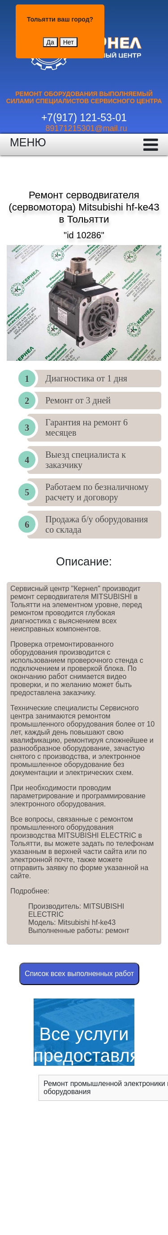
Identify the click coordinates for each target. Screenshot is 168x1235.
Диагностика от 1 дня (86, 378)
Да (50, 42)
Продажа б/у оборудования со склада (96, 524)
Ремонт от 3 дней (78, 400)
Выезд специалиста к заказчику (85, 460)
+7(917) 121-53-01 (84, 117)
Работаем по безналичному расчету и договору (96, 492)
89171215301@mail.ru (86, 128)
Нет (68, 42)
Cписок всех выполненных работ (79, 973)
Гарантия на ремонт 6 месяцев (86, 427)
